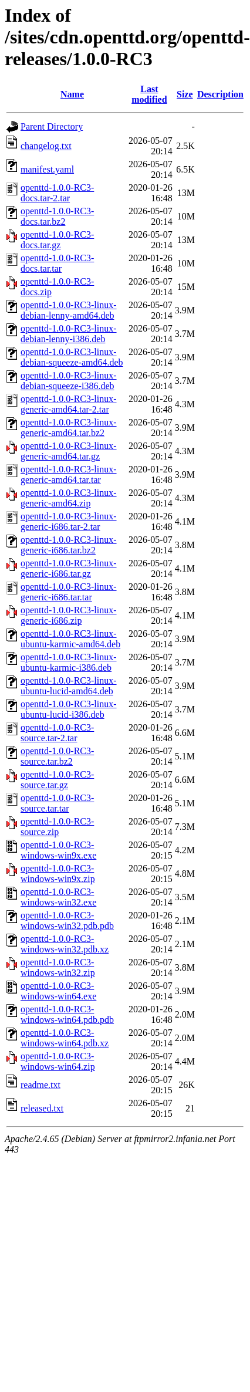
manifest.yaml (47, 169)
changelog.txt (46, 146)
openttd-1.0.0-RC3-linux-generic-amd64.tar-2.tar (69, 404)
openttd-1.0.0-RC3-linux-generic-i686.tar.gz (69, 568)
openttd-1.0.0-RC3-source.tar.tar (57, 803)
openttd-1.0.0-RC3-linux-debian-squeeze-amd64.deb (72, 357)
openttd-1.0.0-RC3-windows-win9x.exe (58, 850)
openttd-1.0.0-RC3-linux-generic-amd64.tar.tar (69, 474)
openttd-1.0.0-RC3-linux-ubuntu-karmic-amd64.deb (70, 639)
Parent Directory (52, 126)
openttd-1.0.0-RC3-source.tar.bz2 (57, 756)
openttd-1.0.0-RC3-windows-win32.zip (58, 967)
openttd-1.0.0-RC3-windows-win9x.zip (58, 873)
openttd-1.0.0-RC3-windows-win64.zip (58, 1061)
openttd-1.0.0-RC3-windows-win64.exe (58, 991)
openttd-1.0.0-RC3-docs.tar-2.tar (57, 193)
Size (185, 94)
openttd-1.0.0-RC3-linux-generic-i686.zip (69, 615)
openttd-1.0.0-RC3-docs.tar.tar (57, 263)
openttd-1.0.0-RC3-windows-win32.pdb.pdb (67, 920)
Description (220, 94)
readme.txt (40, 1085)
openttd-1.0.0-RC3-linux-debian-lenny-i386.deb (69, 333)
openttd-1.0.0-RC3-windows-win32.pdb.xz (65, 944)
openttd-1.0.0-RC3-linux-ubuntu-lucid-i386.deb (69, 709)
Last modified (149, 94)
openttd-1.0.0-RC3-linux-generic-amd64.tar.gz (69, 451)
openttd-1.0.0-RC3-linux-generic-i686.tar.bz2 (69, 545)
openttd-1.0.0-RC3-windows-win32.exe (58, 897)
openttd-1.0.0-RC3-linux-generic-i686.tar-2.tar (69, 521)
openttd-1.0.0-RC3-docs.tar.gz (57, 239)
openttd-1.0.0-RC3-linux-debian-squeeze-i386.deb (69, 380)
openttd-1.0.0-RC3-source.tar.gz (57, 779)
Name (72, 94)
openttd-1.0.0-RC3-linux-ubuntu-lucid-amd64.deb (69, 685)
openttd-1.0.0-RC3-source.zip (57, 826)
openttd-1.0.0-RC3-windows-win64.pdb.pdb (67, 1014)
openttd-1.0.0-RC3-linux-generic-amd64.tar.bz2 (69, 427)
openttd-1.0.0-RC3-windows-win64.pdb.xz (65, 1038)
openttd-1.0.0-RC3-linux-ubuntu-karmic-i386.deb (69, 662)
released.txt (42, 1108)
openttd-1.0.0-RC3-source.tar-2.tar (57, 732)
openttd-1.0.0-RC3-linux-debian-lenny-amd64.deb (69, 310)
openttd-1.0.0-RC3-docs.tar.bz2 (57, 216)
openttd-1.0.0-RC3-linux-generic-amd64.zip (69, 498)
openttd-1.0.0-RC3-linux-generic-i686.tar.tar (69, 592)
